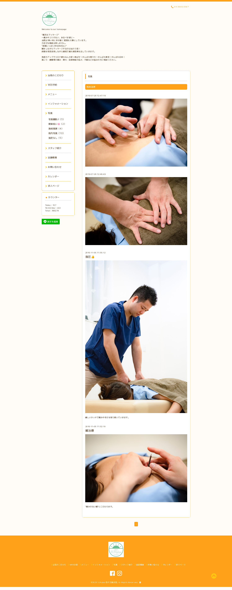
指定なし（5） (56, 137)
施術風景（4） (56, 128)
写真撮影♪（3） (57, 119)
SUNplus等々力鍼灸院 (107, 582)
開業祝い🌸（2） (57, 123)
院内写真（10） (57, 133)
